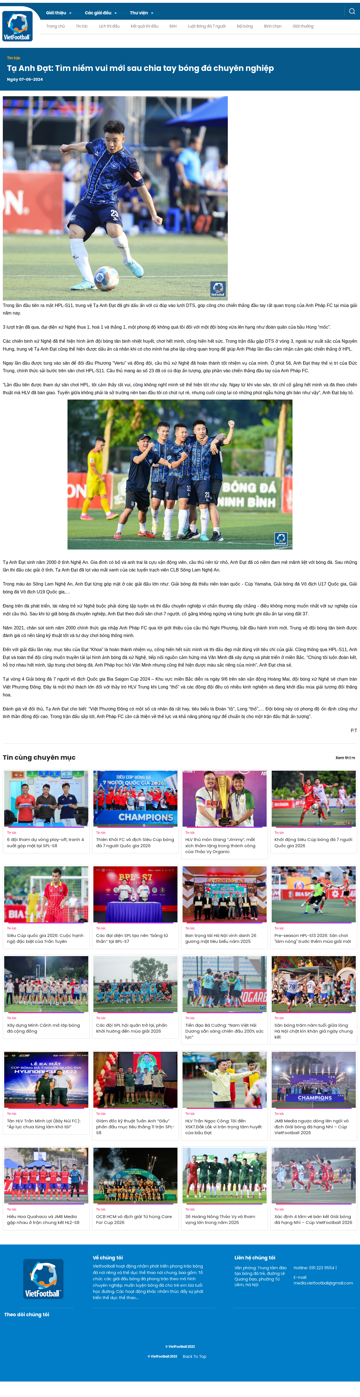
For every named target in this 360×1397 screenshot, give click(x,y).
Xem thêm (346, 757)
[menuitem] (59, 13)
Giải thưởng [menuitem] (303, 26)
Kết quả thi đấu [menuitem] (144, 26)
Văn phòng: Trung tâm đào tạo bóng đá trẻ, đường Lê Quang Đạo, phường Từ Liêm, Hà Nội (261, 1292)
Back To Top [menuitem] (194, 1372)
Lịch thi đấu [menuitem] (109, 26)
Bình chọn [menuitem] (273, 26)
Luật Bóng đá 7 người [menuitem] (207, 26)
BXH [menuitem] (173, 26)
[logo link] (17, 30)
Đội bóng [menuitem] (245, 26)
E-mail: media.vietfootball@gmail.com (321, 1296)
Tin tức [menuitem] (82, 26)
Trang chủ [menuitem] (55, 26)
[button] (59, 13)
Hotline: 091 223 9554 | (315, 1284)
